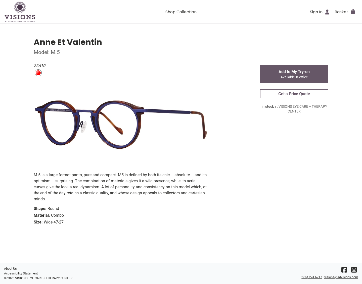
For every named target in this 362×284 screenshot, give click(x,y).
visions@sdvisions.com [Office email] (341, 277)
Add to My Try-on (294, 74)
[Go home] (48, 12)
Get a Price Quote (294, 93)
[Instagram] (354, 271)
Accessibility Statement (21, 273)
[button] (345, 12)
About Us (10, 268)
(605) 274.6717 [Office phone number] (311, 277)
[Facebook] (344, 271)
